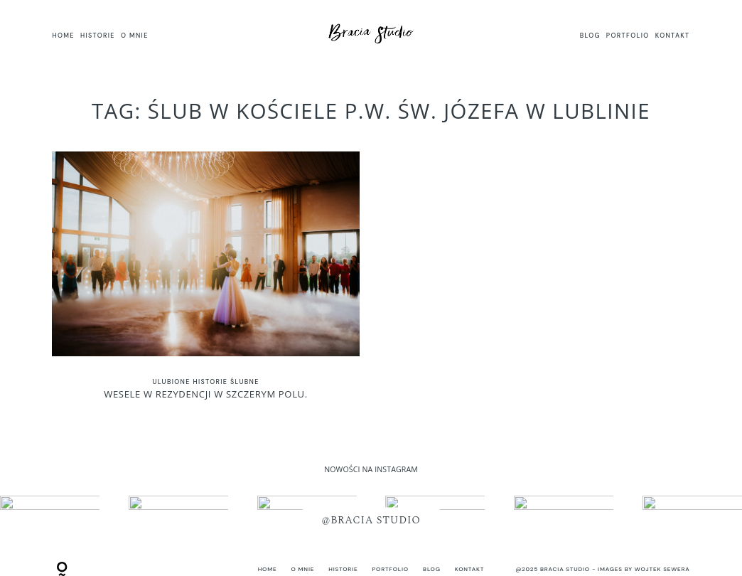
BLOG (590, 35)
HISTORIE (97, 35)
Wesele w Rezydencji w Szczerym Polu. (206, 283)
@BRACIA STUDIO (370, 520)
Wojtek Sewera (662, 569)
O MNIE (135, 35)
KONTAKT (672, 35)
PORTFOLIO (628, 35)
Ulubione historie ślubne (205, 382)
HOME (63, 35)
